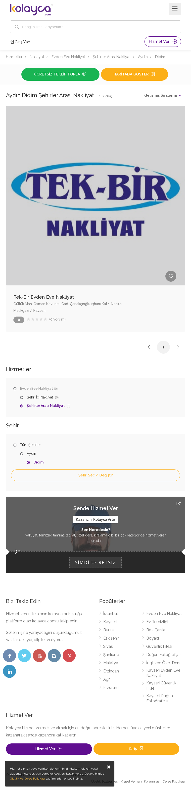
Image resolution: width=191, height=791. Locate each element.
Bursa (108, 630)
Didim (160, 57)
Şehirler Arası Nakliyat (112, 57)
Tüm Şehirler (30, 445)
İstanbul (110, 613)
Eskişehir (111, 638)
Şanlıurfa (111, 654)
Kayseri (110, 621)
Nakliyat (37, 57)
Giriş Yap (20, 42)
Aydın (143, 57)
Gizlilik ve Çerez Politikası (27, 778)
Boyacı (152, 638)
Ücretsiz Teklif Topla (60, 74)
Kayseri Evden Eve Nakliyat (163, 673)
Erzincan (111, 671)
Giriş (136, 748)
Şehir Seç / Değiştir (95, 475)
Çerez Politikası (174, 781)
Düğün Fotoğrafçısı (163, 654)
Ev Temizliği (157, 621)
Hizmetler (14, 57)
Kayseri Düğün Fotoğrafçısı (159, 698)
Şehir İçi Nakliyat (40, 397)
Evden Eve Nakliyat (68, 57)
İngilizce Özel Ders (163, 662)
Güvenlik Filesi (159, 646)
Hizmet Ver (163, 41)
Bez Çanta (155, 630)
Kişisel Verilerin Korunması (140, 781)
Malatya (110, 662)
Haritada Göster (134, 74)
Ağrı (106, 679)
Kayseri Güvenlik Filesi (161, 686)
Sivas (108, 646)
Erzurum (111, 687)
